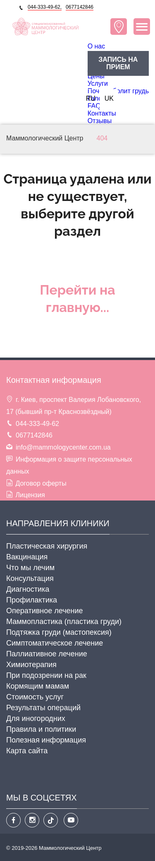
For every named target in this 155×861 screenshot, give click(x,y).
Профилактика (31, 600)
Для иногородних (35, 718)
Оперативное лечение (44, 611)
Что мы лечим (30, 568)
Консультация (30, 578)
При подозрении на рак (46, 675)
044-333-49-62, (45, 7)
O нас (96, 46)
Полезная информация (46, 740)
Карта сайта (27, 751)
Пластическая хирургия (46, 546)
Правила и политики (41, 729)
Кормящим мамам (37, 686)
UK (109, 98)
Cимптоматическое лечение (54, 643)
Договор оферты (40, 483)
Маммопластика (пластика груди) (64, 621)
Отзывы (100, 120)
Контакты (102, 113)
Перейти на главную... (77, 298)
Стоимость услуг (35, 697)
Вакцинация (27, 557)
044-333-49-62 (37, 423)
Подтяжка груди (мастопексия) (59, 632)
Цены (96, 76)
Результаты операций (43, 708)
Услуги (98, 83)
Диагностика (27, 589)
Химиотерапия (31, 664)
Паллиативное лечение (46, 654)
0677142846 (79, 7)
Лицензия (30, 494)
